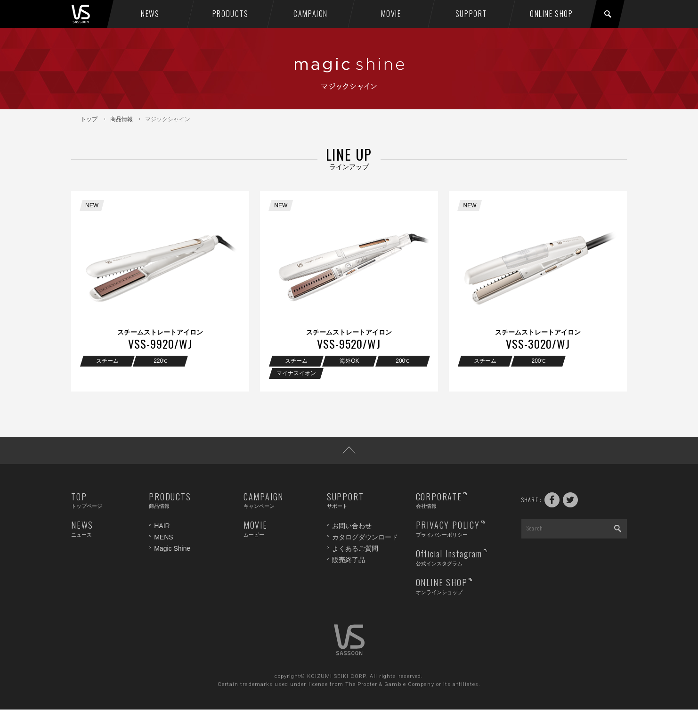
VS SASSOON (90, 14)
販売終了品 (348, 559)
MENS (163, 537)
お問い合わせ (352, 526)
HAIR (162, 526)
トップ (89, 119)
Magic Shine (172, 548)
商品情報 (121, 119)
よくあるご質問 (355, 548)
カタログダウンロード (365, 537)
